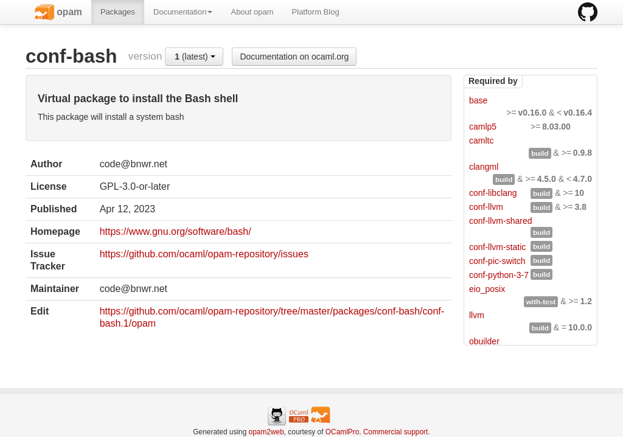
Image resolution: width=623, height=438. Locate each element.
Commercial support (395, 432)
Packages (117, 11)
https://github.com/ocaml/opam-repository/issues (204, 254)
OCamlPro (342, 432)
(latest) (195, 56)
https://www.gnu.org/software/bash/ (175, 231)
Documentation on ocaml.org (294, 56)
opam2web (266, 432)
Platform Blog (315, 11)
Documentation (182, 11)
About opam (252, 11)
